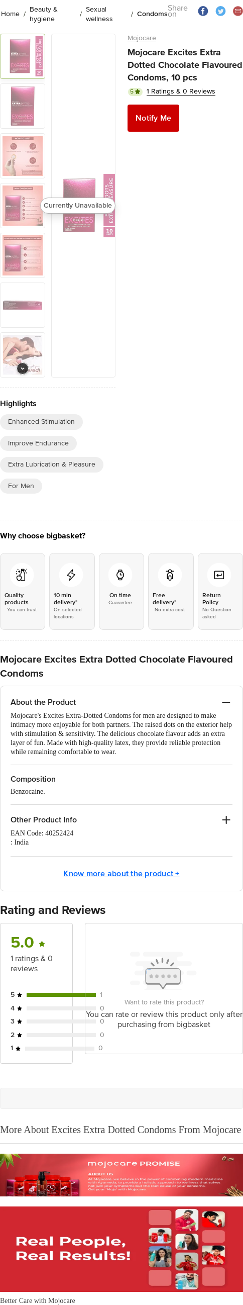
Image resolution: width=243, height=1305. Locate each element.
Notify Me (153, 118)
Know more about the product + (121, 874)
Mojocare (142, 38)
